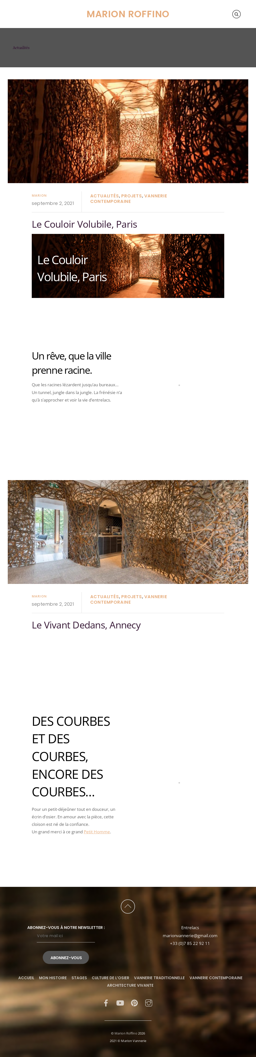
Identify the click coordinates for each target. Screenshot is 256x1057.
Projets (131, 196)
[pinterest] (134, 1002)
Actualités (104, 196)
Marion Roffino (125, 1033)
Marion (39, 195)
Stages (82, 5)
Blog (71, 22)
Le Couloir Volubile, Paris (84, 224)
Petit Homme (97, 832)
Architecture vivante (130, 985)
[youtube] (120, 1002)
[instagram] (149, 1002)
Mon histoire (53, 5)
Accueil (24, 5)
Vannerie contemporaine (128, 198)
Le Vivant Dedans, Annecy (86, 624)
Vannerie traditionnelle (159, 977)
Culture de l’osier (39, 22)
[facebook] (106, 1002)
